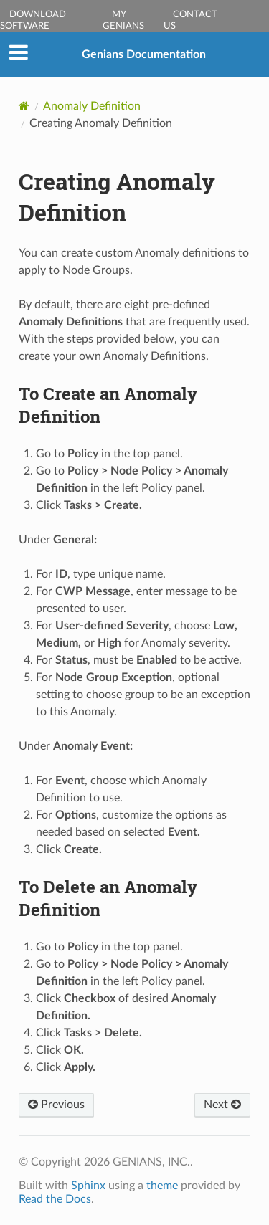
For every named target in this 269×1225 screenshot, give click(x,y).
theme (162, 1185)
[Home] (24, 106)
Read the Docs (55, 1199)
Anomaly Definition (92, 106)
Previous (56, 1104)
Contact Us (190, 20)
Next (222, 1104)
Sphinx (88, 1185)
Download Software (33, 20)
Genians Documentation (144, 54)
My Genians (123, 20)
